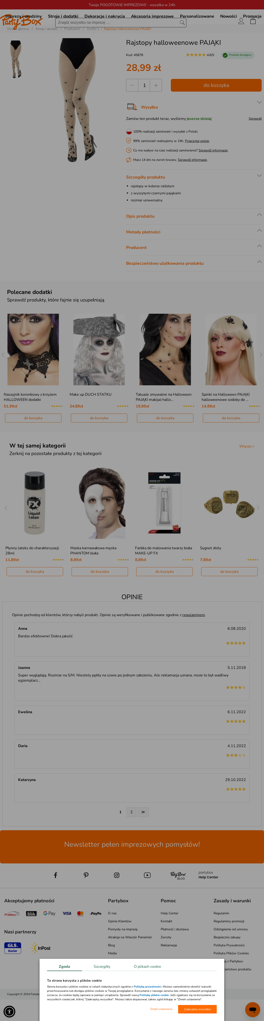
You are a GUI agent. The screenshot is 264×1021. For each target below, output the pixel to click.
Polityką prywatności (147, 986)
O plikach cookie (147, 966)
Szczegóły (102, 966)
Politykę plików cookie (154, 995)
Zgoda (64, 966)
